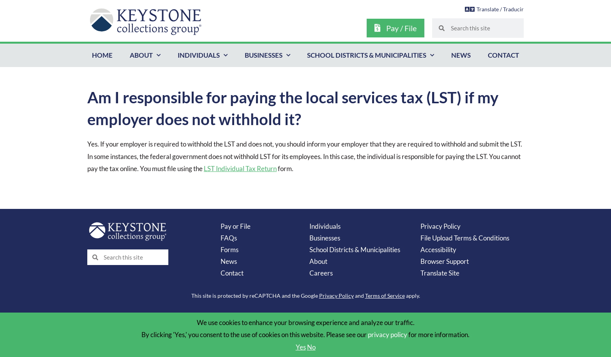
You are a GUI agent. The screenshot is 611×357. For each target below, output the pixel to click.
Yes (301, 347)
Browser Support (444, 261)
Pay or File (236, 226)
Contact (503, 55)
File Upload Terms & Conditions (464, 238)
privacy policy (387, 334)
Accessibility (438, 250)
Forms (229, 250)
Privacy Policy (440, 226)
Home (102, 55)
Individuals (203, 55)
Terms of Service (385, 295)
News (461, 55)
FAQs (229, 238)
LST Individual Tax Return (240, 168)
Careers (321, 273)
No (311, 347)
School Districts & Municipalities (370, 55)
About (145, 55)
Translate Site (439, 273)
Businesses (267, 55)
